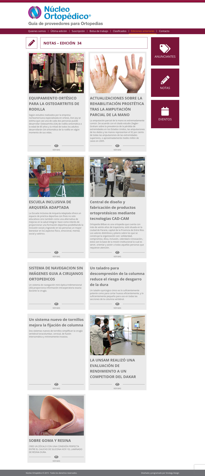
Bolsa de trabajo (99, 31)
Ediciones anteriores (142, 31)
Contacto (164, 31)
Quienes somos (37, 31)
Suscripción (78, 31)
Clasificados (119, 31)
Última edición (59, 31)
